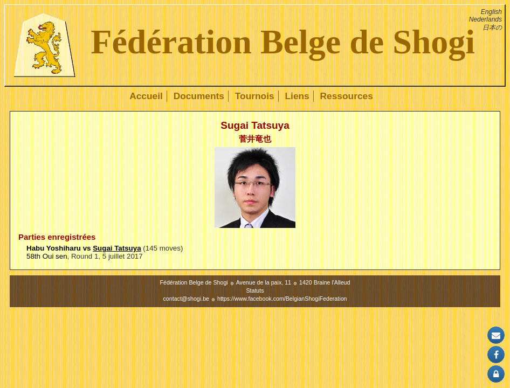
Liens (297, 96)
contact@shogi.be (186, 298)
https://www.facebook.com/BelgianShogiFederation (282, 298)
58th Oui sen (46, 256)
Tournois (254, 96)
